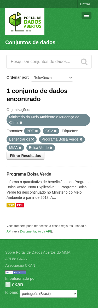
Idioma (11, 292)
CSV (11, 205)
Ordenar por (17, 77)
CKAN (14, 284)
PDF (20, 205)
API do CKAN (16, 259)
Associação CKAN (20, 265)
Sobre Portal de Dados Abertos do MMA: (38, 252)
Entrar (85, 4)
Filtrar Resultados (25, 156)
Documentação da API (35, 231)
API (9, 231)
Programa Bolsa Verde (29, 174)
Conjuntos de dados (30, 42)
